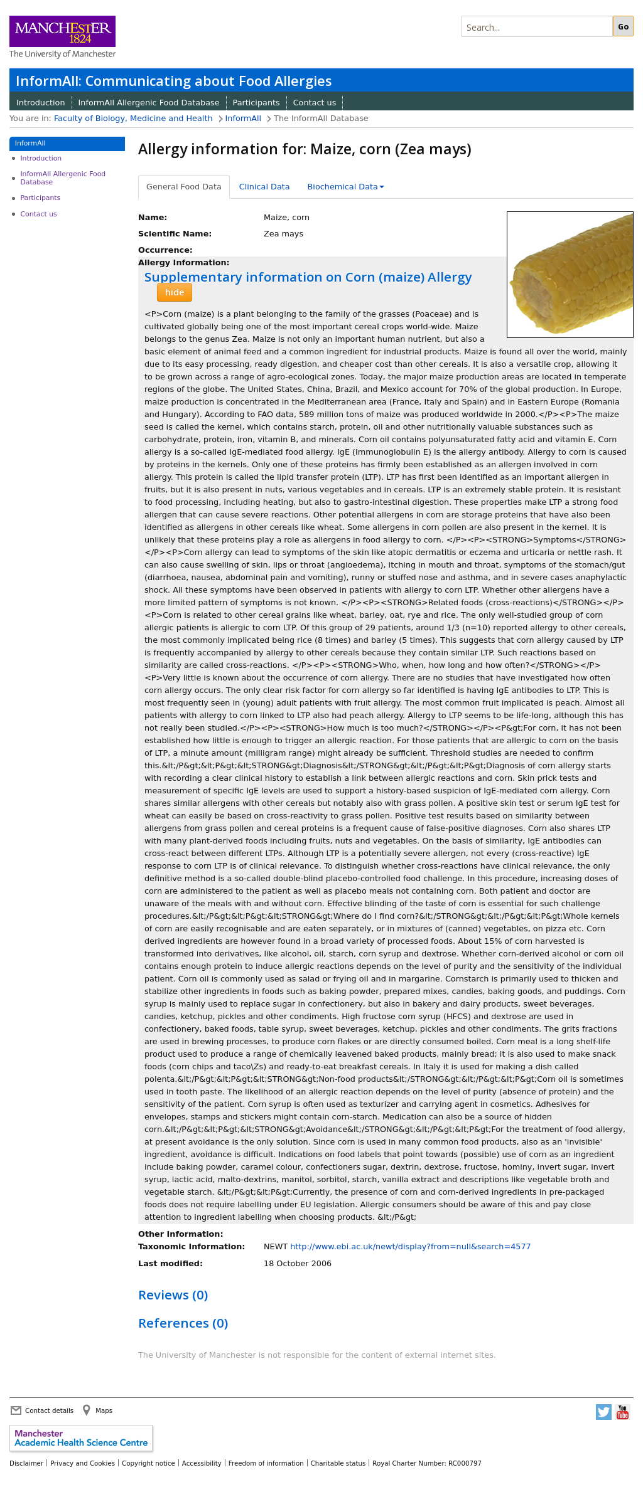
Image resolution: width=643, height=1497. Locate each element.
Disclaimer (26, 1463)
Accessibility (202, 1463)
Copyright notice (148, 1463)
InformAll (243, 118)
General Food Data (184, 186)
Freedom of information (266, 1463)
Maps (103, 1410)
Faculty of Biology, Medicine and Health (133, 118)
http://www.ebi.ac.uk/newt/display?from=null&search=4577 (410, 1246)
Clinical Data (264, 186)
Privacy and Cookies (82, 1463)
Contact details (49, 1410)
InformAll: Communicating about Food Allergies (174, 80)
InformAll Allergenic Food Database (149, 102)
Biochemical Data (346, 186)
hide (174, 292)
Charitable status (338, 1463)
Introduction (40, 102)
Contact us (315, 102)
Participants (256, 102)
